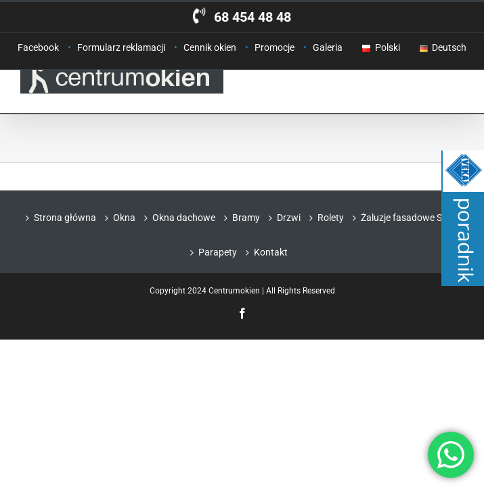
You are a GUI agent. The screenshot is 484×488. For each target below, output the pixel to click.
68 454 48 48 (252, 17)
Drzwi (289, 217)
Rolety (330, 217)
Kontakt (271, 252)
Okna (124, 217)
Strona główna (65, 217)
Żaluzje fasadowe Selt (406, 217)
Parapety (217, 252)
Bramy (246, 217)
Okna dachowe (183, 217)
